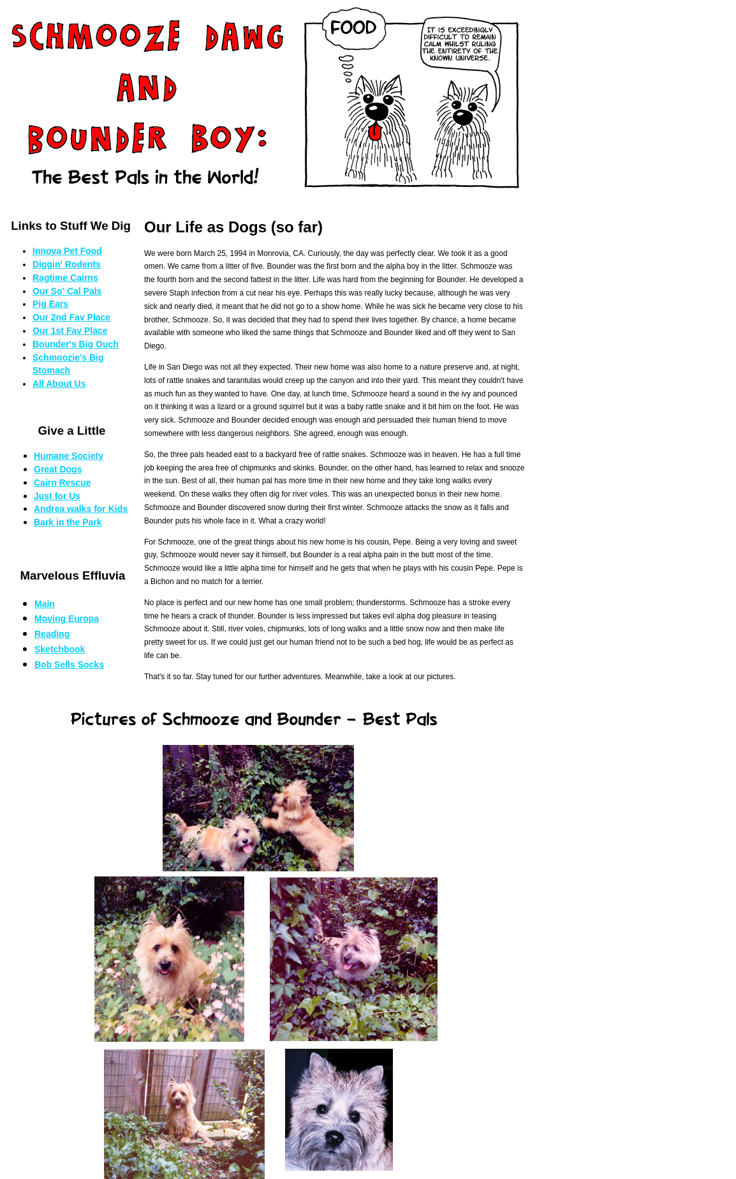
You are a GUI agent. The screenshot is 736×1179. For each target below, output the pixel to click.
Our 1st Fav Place (70, 331)
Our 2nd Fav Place (71, 317)
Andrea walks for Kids (81, 509)
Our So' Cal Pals (67, 291)
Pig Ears (50, 304)
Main (44, 604)
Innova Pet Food (67, 251)
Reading (52, 634)
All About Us (59, 384)
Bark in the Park (68, 522)
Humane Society (68, 456)
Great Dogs (58, 469)
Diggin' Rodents (67, 264)
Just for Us (57, 496)
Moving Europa (66, 618)
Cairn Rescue (62, 482)
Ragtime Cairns (65, 278)
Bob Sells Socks (69, 664)
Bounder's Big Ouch (76, 344)
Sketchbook (59, 649)
